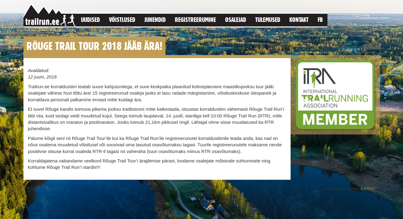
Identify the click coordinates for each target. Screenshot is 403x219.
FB (320, 19)
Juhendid (155, 19)
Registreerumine (195, 19)
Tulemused (267, 19)
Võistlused (122, 19)
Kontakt (299, 19)
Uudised (90, 19)
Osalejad (235, 19)
